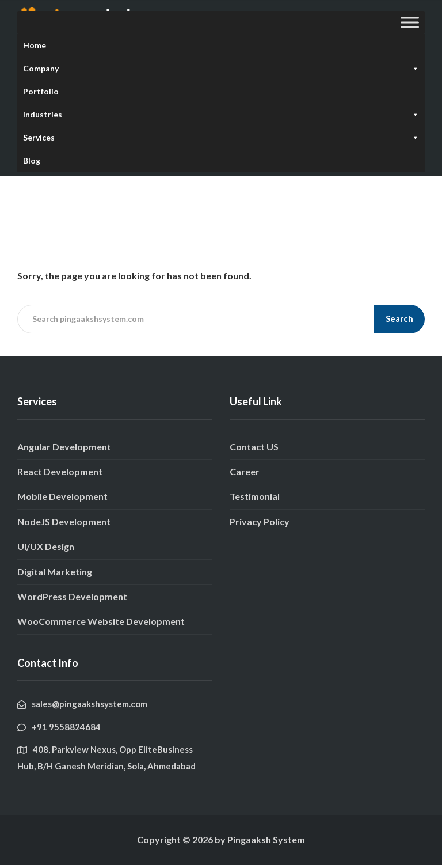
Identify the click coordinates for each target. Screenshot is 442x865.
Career (245, 471)
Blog (31, 160)
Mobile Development (62, 496)
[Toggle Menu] (410, 22)
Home (34, 45)
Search (399, 318)
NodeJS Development (63, 521)
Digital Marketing (54, 571)
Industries (221, 114)
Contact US (254, 446)
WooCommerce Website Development (101, 621)
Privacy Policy (259, 521)
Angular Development (64, 446)
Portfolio (41, 91)
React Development (59, 471)
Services (221, 137)
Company (221, 68)
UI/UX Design (45, 546)
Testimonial (255, 496)
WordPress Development (72, 596)
